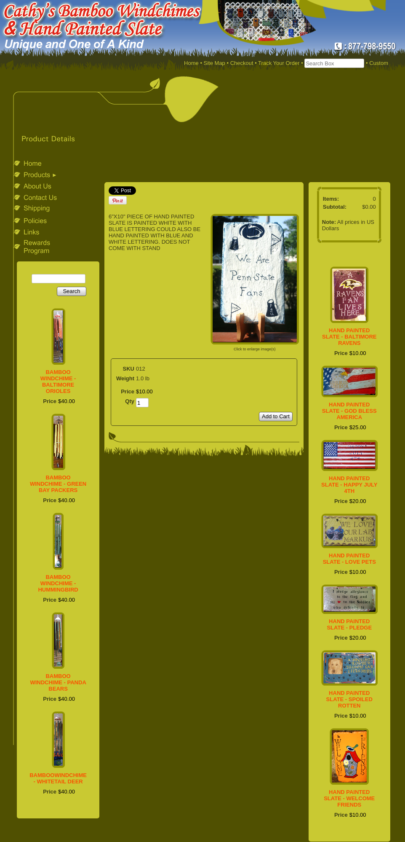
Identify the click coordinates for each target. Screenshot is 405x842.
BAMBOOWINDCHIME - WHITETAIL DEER (58, 778)
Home (191, 63)
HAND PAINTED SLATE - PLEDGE (349, 624)
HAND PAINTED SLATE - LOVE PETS (349, 558)
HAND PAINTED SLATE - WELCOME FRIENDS (349, 798)
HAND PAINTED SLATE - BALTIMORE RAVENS (349, 336)
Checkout (241, 63)
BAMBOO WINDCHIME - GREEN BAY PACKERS (58, 483)
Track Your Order (279, 63)
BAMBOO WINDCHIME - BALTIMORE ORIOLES (58, 381)
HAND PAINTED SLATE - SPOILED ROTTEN (349, 699)
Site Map (214, 63)
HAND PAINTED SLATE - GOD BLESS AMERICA (349, 410)
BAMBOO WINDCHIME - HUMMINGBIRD (58, 583)
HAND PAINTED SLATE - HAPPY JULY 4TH (349, 484)
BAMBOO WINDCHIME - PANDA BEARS (58, 682)
